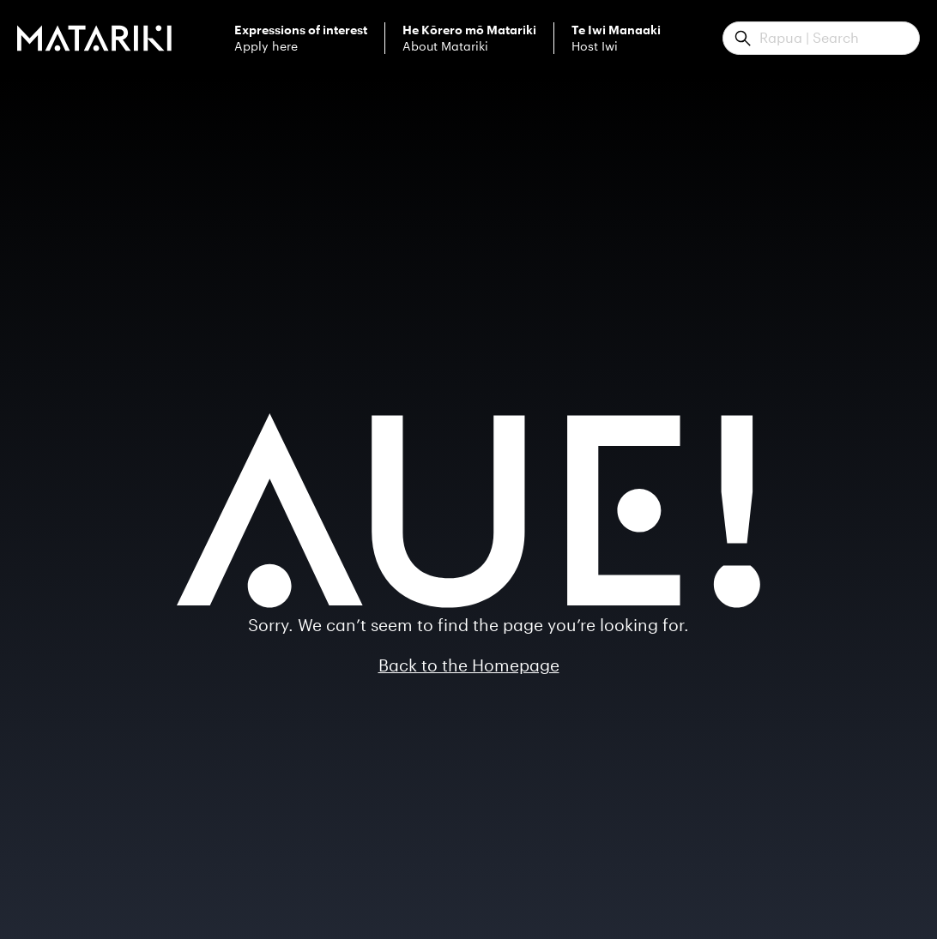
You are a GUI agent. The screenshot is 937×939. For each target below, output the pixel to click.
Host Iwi (616, 38)
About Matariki (469, 38)
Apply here (300, 38)
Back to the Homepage (468, 665)
